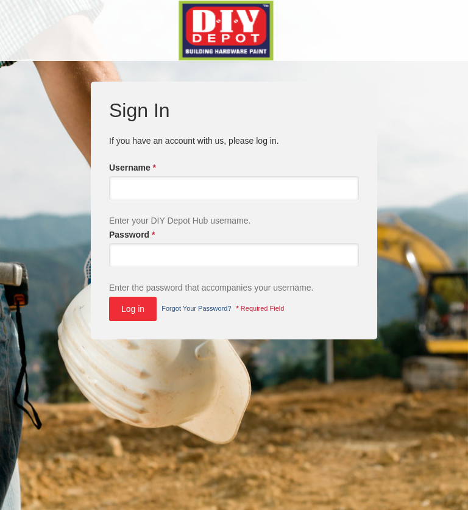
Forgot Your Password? (196, 308)
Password (132, 234)
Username (132, 167)
